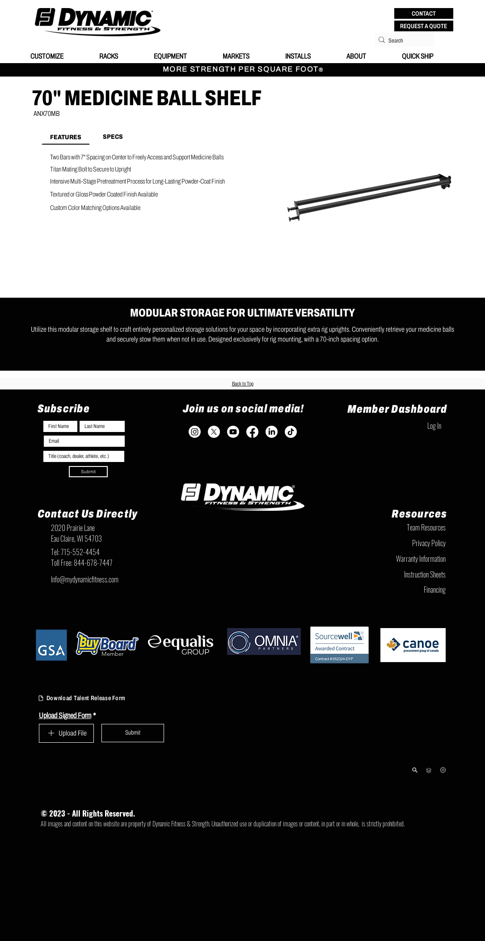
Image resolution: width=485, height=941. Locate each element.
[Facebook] (252, 432)
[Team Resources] (401, 527)
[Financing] (401, 589)
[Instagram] (195, 432)
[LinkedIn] (272, 432)
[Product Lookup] (415, 770)
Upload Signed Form (67, 715)
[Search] (401, 40)
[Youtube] (233, 432)
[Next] (443, 770)
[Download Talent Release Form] (94, 698)
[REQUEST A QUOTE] (423, 26)
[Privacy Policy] (401, 543)
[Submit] (88, 471)
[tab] (66, 136)
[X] (214, 432)
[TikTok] (291, 432)
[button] (423, 13)
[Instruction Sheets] (401, 574)
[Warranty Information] (401, 558)
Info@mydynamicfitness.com (84, 579)
